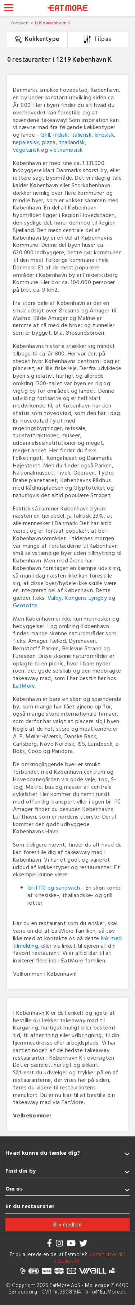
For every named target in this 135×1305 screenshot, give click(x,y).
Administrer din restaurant (90, 1257)
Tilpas (98, 39)
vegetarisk (26, 149)
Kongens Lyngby (86, 597)
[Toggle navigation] (9, 8)
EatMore (24, 685)
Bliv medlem (67, 1224)
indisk (60, 134)
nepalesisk (26, 142)
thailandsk (72, 142)
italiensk (81, 134)
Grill (45, 134)
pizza (49, 142)
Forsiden (20, 22)
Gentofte (25, 605)
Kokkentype (37, 39)
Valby (55, 597)
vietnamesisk (66, 149)
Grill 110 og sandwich (53, 887)
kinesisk (104, 134)
